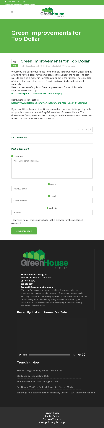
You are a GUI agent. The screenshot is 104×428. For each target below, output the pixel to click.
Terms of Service (52, 419)
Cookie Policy (52, 416)
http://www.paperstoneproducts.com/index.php (36, 93)
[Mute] (79, 354)
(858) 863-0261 (12, 1)
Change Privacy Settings (52, 422)
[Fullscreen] (83, 354)
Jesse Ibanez (32, 66)
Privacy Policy (52, 412)
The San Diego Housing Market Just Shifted (39, 370)
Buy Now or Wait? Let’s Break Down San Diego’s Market (46, 387)
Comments (69, 66)
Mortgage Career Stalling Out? (33, 375)
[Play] (20, 354)
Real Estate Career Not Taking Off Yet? (37, 381)
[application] (52, 338)
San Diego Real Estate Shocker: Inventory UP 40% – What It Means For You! (49, 392)
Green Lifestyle (53, 66)
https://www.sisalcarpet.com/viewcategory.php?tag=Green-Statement (49, 102)
